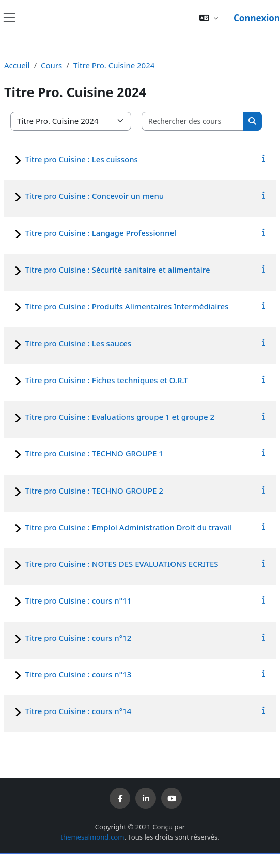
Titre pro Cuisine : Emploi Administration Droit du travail (128, 527)
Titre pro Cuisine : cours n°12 (78, 637)
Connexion (257, 18)
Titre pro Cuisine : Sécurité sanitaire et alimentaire (117, 269)
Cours (51, 65)
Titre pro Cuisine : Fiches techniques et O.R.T (106, 380)
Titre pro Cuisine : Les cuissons (81, 159)
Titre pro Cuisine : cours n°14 (78, 711)
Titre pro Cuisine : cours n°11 (78, 600)
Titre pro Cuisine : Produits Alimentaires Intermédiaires (126, 306)
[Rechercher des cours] (193, 121)
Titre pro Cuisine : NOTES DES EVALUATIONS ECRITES (121, 564)
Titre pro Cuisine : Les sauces (78, 343)
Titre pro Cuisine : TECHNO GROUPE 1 (94, 453)
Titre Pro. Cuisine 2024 (113, 65)
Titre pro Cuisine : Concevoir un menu (94, 196)
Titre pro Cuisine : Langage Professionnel (100, 233)
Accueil (16, 65)
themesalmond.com (92, 837)
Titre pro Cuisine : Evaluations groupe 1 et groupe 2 (119, 417)
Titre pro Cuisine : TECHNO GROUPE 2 (94, 490)
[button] (209, 18)
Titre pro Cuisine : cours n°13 (78, 674)
